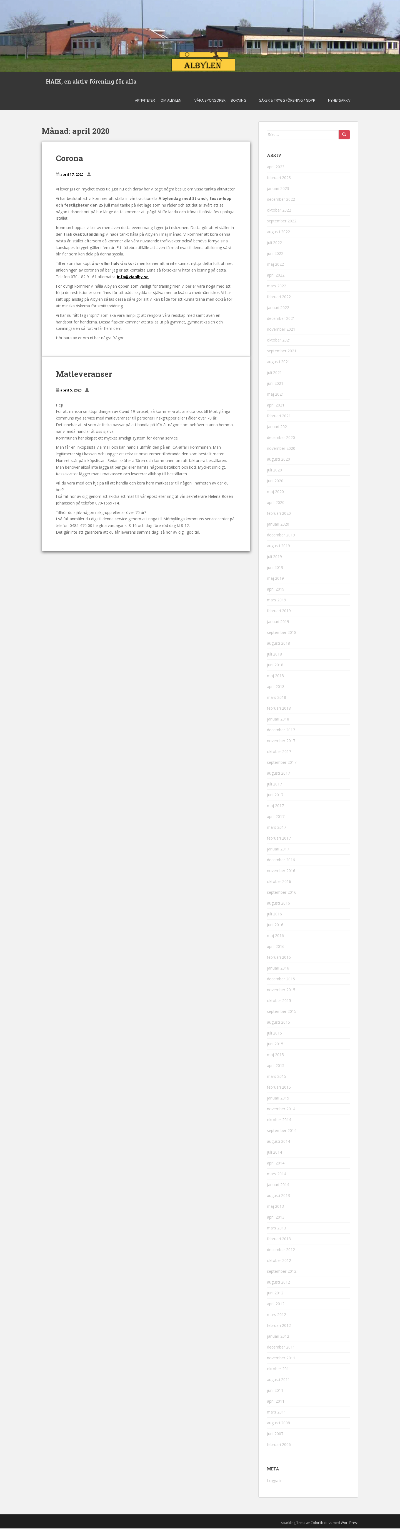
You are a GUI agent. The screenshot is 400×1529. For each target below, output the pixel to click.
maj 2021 (275, 395)
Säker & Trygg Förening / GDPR (287, 101)
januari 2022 (278, 308)
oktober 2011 (279, 1369)
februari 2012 (279, 1326)
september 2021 (281, 351)
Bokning (238, 101)
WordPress (349, 1523)
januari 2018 (278, 719)
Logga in (274, 1481)
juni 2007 (275, 1434)
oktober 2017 (279, 752)
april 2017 (275, 817)
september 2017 (281, 763)
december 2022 (281, 200)
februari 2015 (279, 1088)
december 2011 (281, 1347)
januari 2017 (278, 849)
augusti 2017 (278, 774)
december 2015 (281, 979)
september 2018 (281, 633)
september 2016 (281, 893)
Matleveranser (84, 374)
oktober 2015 (279, 1001)
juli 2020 (274, 470)
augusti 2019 (278, 546)
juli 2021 (274, 373)
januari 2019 (278, 622)
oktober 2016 (279, 882)
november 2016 (281, 871)
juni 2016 (275, 925)
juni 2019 (275, 568)
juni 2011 (275, 1391)
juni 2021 (275, 384)
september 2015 (281, 1012)
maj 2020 (275, 492)
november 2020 (281, 449)
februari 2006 (279, 1445)
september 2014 (281, 1131)
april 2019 (275, 589)
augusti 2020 (278, 460)
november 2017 (281, 741)
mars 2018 (276, 698)
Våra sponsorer (210, 101)
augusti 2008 (278, 1423)
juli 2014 (274, 1153)
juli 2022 (274, 243)
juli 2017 (274, 784)
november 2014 (281, 1109)
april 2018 (275, 687)
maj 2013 (275, 1207)
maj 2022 (275, 265)
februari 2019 (279, 611)
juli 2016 (274, 914)
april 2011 (275, 1402)
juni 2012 (275, 1293)
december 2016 (281, 860)
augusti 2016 (278, 904)
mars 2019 (276, 600)
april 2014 (275, 1163)
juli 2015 (274, 1033)
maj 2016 (275, 936)
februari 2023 (279, 178)
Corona (69, 159)
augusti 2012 (278, 1283)
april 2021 (275, 405)
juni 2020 (275, 481)
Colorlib (317, 1523)
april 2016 (275, 947)
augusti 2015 (278, 1023)
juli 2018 (274, 654)
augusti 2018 (278, 644)
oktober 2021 (279, 340)
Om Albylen (171, 101)
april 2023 (275, 167)
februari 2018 (279, 709)
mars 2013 (276, 1228)
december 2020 (281, 438)
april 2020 (275, 503)
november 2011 (281, 1358)
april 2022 (275, 275)
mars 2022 (276, 286)
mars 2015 (276, 1077)
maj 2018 (275, 676)
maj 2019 (275, 579)
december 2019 (281, 535)
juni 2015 (275, 1044)
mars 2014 (276, 1174)
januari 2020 (278, 525)
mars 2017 (276, 828)
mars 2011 (276, 1412)
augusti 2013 (278, 1196)
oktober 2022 (279, 211)
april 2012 (275, 1304)
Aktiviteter (145, 101)
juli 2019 (274, 557)
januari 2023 (278, 189)
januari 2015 (278, 1098)
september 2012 (281, 1272)
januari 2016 (278, 968)
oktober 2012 (279, 1261)
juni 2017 (275, 795)
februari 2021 (279, 416)
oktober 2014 (279, 1120)
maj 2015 (275, 1055)
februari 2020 (279, 514)
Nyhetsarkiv (339, 101)
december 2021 (281, 319)
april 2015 (275, 1066)
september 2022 (281, 221)
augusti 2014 (278, 1142)
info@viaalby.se (133, 277)
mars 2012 (276, 1315)
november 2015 (281, 990)
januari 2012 (278, 1337)
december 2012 (281, 1250)
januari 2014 (278, 1185)
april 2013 (275, 1218)
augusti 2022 (278, 232)
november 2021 (281, 330)
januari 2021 (278, 427)
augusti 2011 (278, 1380)
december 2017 (281, 730)
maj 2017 (275, 806)
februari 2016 (279, 958)
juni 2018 (275, 665)
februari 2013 (279, 1239)
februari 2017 (279, 839)
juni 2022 (275, 254)
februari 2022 (279, 297)
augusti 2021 (278, 362)
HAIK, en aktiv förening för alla (91, 81)
